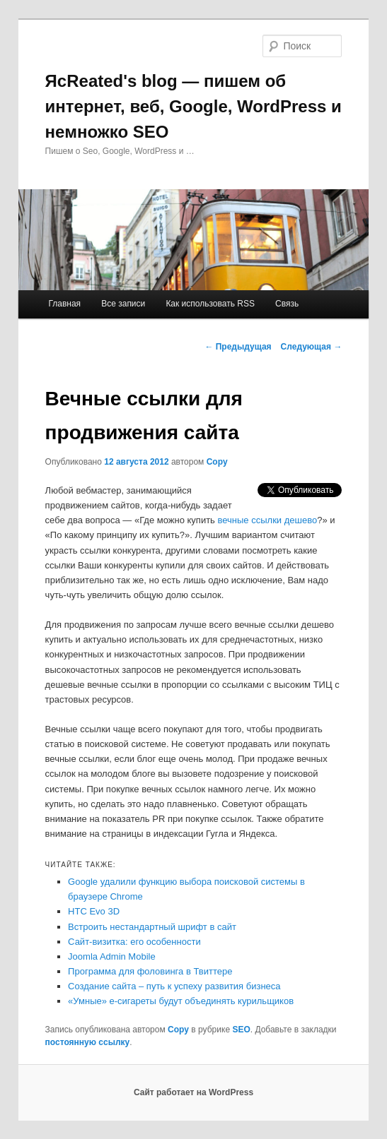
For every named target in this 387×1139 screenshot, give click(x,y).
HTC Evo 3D (94, 911)
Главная (64, 304)
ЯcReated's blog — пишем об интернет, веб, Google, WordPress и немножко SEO (193, 106)
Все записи (123, 304)
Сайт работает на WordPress (193, 1092)
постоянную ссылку (87, 1042)
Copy (217, 462)
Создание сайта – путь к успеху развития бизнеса (174, 986)
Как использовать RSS (210, 304)
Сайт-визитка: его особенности (134, 941)
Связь (287, 304)
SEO (241, 1029)
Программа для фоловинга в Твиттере (150, 971)
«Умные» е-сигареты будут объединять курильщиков (181, 1001)
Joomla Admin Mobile (112, 956)
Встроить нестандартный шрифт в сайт (152, 927)
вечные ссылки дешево (268, 520)
